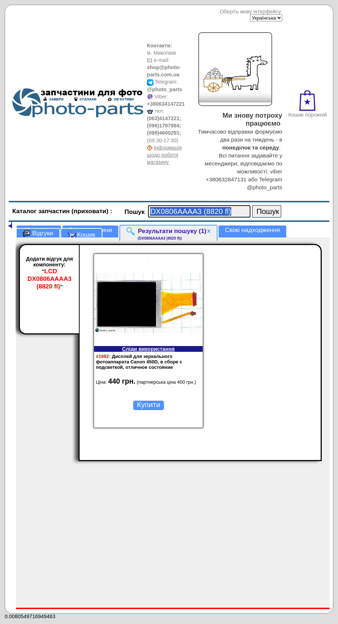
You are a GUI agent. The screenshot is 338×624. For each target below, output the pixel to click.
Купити (148, 405)
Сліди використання (148, 349)
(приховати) (91, 211)
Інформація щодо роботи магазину (164, 155)
